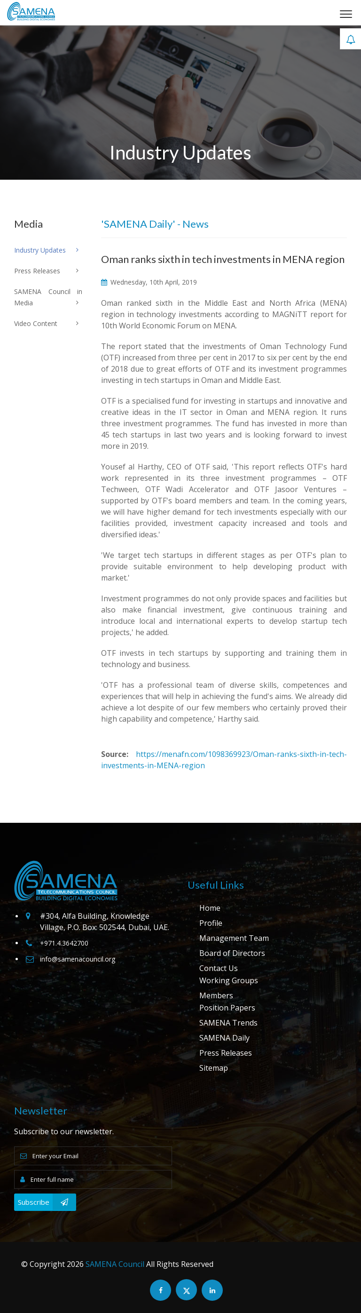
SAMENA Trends (228, 1023)
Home (209, 908)
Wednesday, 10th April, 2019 (149, 282)
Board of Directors (232, 953)
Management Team (234, 938)
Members (216, 995)
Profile (210, 923)
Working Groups (228, 980)
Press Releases (225, 1053)
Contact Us (218, 968)
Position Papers (227, 1008)
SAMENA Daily (224, 1038)
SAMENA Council (115, 1264)
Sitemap (213, 1068)
